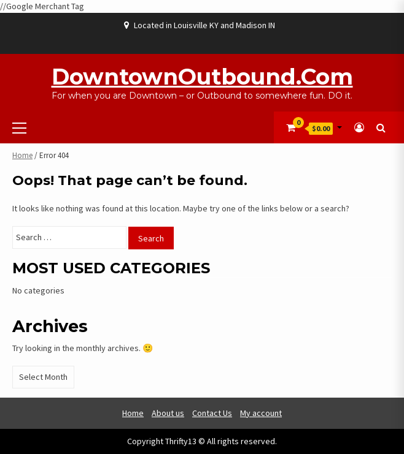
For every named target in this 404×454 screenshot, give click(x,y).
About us (168, 412)
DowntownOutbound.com (202, 76)
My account (261, 412)
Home (22, 155)
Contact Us (212, 412)
